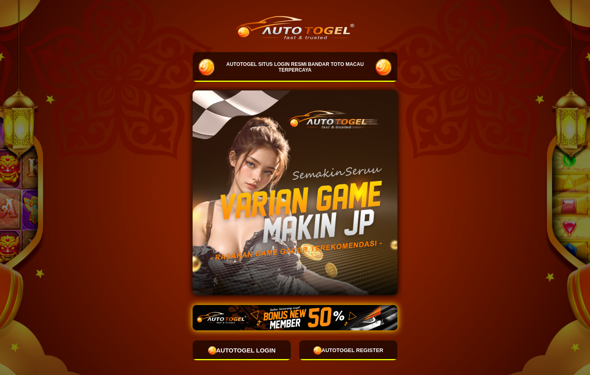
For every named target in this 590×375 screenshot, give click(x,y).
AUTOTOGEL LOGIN (242, 350)
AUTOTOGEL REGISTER (348, 350)
